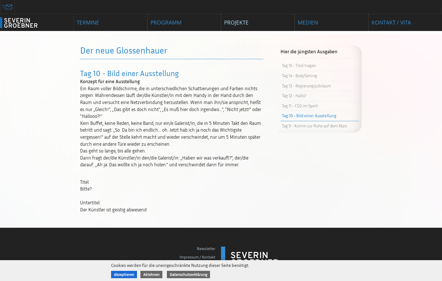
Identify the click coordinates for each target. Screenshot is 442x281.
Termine (88, 22)
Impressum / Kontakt (197, 257)
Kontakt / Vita (391, 22)
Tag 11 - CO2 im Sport (300, 105)
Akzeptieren (124, 274)
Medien (308, 22)
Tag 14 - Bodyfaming (299, 75)
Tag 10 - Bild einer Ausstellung (309, 115)
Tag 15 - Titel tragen (299, 65)
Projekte (236, 22)
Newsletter (206, 248)
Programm (166, 22)
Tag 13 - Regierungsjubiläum (306, 85)
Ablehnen (151, 274)
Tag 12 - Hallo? (294, 95)
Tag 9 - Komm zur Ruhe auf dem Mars (314, 125)
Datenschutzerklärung (188, 274)
